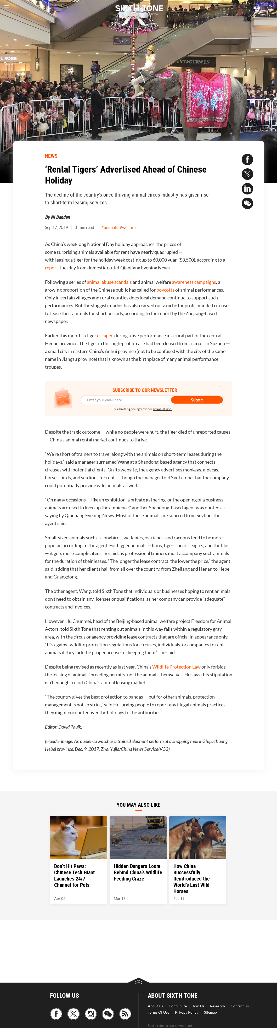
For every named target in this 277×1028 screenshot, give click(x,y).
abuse (107, 282)
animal (94, 282)
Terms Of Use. (162, 409)
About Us (155, 1006)
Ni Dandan (60, 217)
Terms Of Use (158, 1012)
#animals (109, 227)
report (51, 267)
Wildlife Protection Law (176, 667)
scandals (123, 282)
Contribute (178, 1006)
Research (217, 1006)
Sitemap (210, 1012)
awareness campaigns (194, 282)
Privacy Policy (186, 1012)
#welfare (127, 227)
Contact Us (240, 1006)
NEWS (51, 155)
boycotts (165, 290)
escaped (105, 335)
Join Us (198, 1006)
